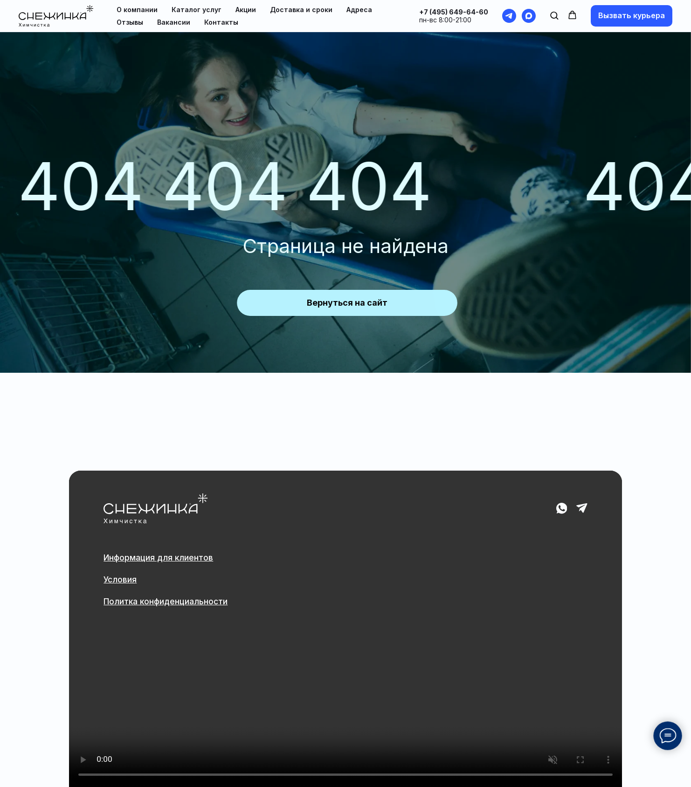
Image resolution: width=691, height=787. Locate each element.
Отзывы (130, 22)
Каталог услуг (196, 10)
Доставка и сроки (301, 10)
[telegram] (509, 16)
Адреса (359, 10)
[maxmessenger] (529, 16)
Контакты (221, 22)
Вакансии (173, 22)
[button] (554, 15)
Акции (245, 10)
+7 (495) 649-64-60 (453, 12)
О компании (137, 10)
